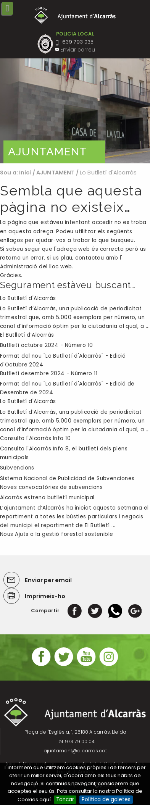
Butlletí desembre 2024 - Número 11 (48, 373)
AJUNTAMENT (55, 172)
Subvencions (17, 467)
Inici (25, 172)
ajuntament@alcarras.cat (75, 750)
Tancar (65, 799)
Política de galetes (106, 799)
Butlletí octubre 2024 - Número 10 (46, 345)
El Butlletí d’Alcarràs (27, 335)
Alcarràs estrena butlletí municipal (47, 497)
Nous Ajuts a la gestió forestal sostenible (56, 534)
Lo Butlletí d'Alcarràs (28, 298)
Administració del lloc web (36, 266)
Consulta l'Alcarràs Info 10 (35, 438)
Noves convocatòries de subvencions (51, 487)
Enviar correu (77, 49)
